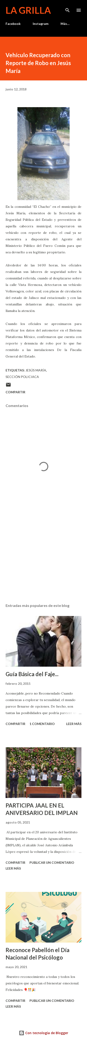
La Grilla (28, 10)
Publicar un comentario (51, 862)
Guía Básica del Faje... (32, 674)
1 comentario (42, 724)
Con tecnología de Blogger (43, 1033)
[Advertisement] (43, 559)
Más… (65, 24)
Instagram (40, 24)
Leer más (73, 724)
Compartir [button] (15, 392)
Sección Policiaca (22, 377)
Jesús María (36, 370)
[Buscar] (67, 8)
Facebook (13, 24)
